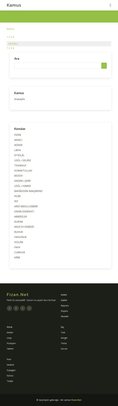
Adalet (64, 294)
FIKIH (17, 247)
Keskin (10, 332)
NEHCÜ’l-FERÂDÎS (24, 226)
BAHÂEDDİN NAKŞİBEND (28, 191)
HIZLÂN (18, 242)
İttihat (9, 327)
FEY (16, 201)
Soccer (64, 348)
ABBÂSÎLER (20, 216)
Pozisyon (11, 343)
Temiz (64, 343)
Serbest (10, 364)
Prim (9, 359)
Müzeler (65, 316)
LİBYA (17, 150)
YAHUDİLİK (20, 237)
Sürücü (10, 375)
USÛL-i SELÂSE (22, 160)
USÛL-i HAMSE (22, 186)
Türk (63, 332)
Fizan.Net (76, 399)
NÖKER (18, 145)
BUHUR (18, 232)
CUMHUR (19, 252)
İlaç (62, 327)
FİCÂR (17, 196)
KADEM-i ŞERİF (22, 180)
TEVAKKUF (20, 165)
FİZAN (17, 134)
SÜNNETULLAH (23, 170)
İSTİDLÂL (19, 155)
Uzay (9, 337)
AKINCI (18, 140)
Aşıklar (64, 300)
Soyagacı (11, 370)
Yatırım (10, 348)
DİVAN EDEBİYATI (24, 211)
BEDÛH (18, 175)
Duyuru (64, 310)
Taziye (10, 381)
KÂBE (17, 257)
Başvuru (65, 305)
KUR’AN (18, 221)
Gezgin (64, 337)
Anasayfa (19, 99)
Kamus (14, 5)
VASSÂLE (13, 43)
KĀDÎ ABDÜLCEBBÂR (26, 206)
